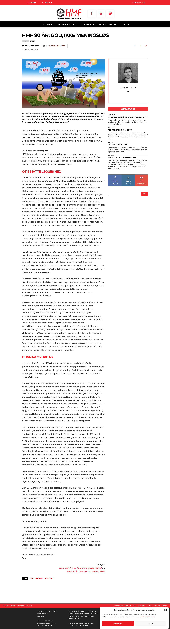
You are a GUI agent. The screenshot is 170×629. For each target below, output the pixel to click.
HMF (31, 579)
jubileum (49, 579)
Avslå (150, 623)
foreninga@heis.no (48, 623)
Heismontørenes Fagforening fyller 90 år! (80, 568)
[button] (165, 610)
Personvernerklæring (44, 625)
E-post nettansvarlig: (76, 611)
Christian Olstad (57, 46)
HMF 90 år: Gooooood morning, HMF (86, 571)
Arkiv (32, 41)
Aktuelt (25, 41)
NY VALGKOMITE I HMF (119, 147)
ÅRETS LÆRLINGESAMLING (121, 133)
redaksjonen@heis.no (91, 613)
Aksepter (118, 623)
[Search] (144, 197)
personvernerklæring (147, 617)
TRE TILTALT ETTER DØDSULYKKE (125, 160)
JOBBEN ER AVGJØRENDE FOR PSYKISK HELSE (128, 118)
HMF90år (39, 579)
